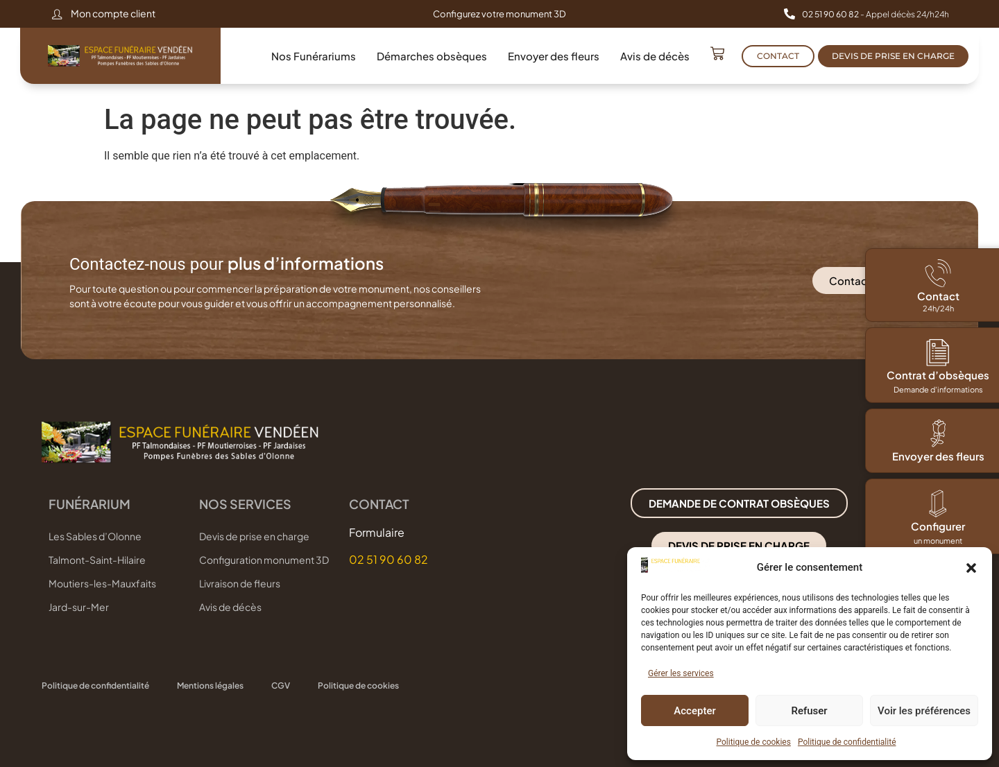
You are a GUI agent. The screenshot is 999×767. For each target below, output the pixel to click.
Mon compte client (113, 13)
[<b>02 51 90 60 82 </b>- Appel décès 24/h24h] (789, 13)
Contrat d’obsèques (938, 374)
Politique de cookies (754, 742)
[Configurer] (938, 503)
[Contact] (938, 273)
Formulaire (376, 532)
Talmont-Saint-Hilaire (97, 559)
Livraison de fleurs (239, 583)
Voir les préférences (924, 711)
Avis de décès (655, 55)
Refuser (809, 711)
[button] (971, 568)
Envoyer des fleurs (553, 55)
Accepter (694, 711)
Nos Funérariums (313, 55)
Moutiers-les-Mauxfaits (102, 583)
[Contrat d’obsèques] (938, 352)
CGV (280, 685)
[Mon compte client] (57, 14)
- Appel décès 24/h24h (875, 14)
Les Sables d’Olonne (95, 536)
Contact (938, 295)
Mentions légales (210, 685)
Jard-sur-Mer (79, 607)
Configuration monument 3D (264, 559)
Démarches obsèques (432, 55)
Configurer (938, 526)
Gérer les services (681, 673)
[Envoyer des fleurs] (938, 433)
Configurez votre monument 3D (499, 13)
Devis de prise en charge (254, 536)
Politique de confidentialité (847, 742)
